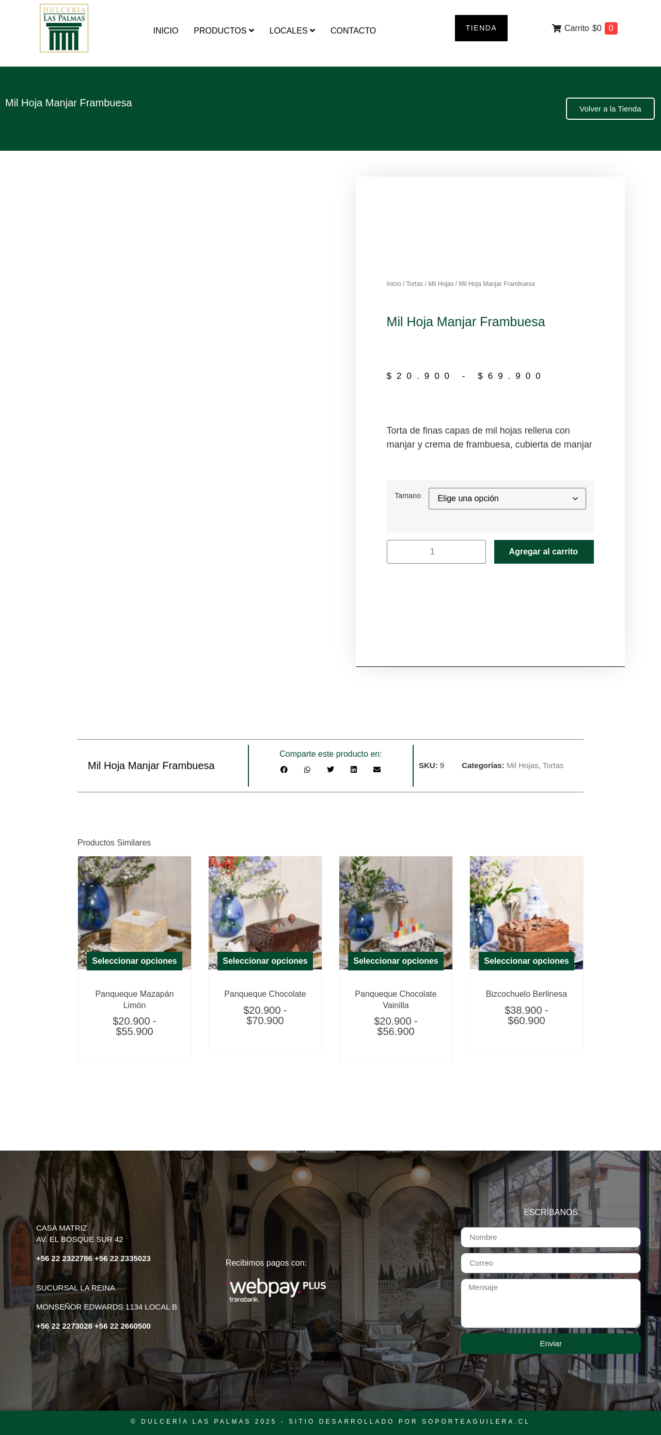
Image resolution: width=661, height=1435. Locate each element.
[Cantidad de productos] (436, 552)
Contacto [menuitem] (353, 30)
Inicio (394, 284)
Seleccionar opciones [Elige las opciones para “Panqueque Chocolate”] (265, 961)
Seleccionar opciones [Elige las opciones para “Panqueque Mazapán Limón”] (134, 961)
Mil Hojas (440, 284)
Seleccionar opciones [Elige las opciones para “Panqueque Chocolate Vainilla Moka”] (395, 961)
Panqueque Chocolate (265, 994)
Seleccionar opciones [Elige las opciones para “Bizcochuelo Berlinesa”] (526, 961)
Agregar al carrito (543, 551)
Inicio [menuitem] (165, 30)
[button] (284, 770)
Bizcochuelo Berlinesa (526, 994)
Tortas (414, 284)
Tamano (408, 495)
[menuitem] (223, 31)
